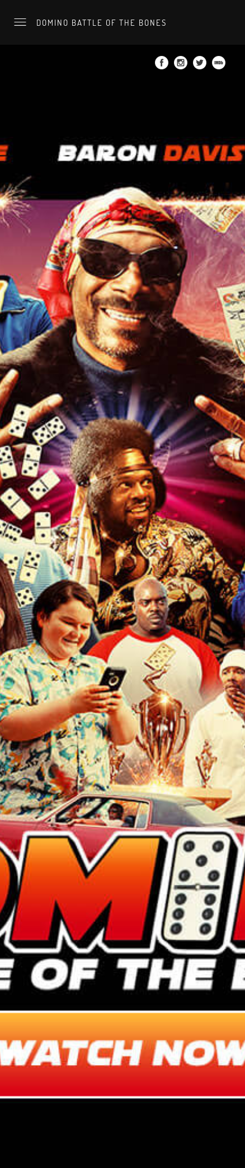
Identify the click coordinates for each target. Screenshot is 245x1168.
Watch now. (23, 7)
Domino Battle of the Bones (100, 22)
